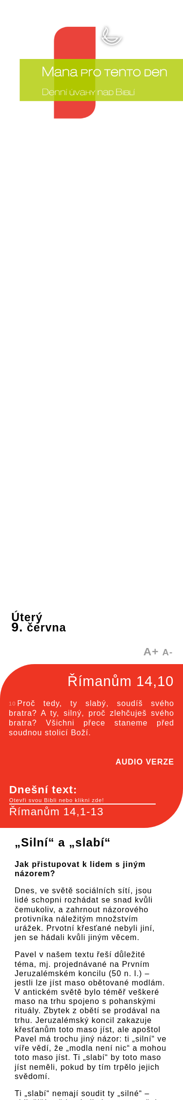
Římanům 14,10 (120, 681)
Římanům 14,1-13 (56, 811)
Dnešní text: (82, 794)
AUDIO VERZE (145, 762)
